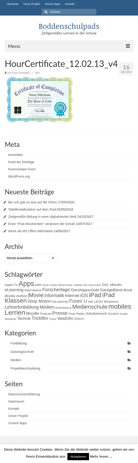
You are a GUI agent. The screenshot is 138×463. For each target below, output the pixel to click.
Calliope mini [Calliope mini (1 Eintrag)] (80, 285)
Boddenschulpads (69, 26)
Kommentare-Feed (21, 169)
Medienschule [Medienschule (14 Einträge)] (89, 307)
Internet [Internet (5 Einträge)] (72, 295)
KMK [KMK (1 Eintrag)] (90, 301)
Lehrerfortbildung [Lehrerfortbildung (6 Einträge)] (22, 307)
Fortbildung (18, 343)
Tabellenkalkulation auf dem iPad (32, 209)
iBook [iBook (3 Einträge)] (127, 290)
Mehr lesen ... (101, 456)
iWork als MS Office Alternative (30, 231)
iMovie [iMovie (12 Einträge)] (36, 295)
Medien (15, 360)
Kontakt (13, 408)
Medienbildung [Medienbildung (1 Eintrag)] (63, 307)
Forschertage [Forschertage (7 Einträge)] (56, 289)
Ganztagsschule (22, 352)
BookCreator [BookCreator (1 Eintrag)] (65, 285)
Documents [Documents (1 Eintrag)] (95, 285)
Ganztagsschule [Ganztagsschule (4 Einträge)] (85, 290)
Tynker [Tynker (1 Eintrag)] (53, 318)
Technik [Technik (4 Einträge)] (24, 318)
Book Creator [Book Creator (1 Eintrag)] (50, 285)
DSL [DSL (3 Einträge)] (105, 285)
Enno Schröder (20, 72)
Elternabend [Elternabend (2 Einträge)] (32, 290)
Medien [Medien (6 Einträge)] (47, 307)
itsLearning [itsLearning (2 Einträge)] (60, 301)
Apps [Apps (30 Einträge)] (26, 283)
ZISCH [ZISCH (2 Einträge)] (78, 319)
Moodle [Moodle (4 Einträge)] (32, 313)
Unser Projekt (18, 416)
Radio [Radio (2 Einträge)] (80, 313)
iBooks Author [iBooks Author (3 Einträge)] (16, 296)
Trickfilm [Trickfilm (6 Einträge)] (40, 318)
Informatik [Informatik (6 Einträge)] (54, 295)
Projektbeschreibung (25, 368)
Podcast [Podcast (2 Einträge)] (46, 313)
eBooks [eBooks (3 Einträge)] (116, 285)
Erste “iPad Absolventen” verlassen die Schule (41, 224)
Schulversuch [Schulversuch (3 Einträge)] (96, 313)
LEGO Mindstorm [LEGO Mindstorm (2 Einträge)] (106, 301)
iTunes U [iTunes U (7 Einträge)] (78, 301)
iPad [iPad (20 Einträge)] (95, 294)
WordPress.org (19, 176)
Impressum (16, 401)
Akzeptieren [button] (78, 456)
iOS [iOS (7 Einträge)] (84, 295)
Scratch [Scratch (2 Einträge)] (113, 313)
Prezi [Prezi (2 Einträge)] (72, 313)
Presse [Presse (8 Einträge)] (59, 313)
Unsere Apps (17, 423)
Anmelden (15, 155)
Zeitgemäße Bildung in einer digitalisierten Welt (42, 216)
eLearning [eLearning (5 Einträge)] (14, 290)
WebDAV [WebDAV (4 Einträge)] (65, 318)
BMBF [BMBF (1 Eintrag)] (38, 285)
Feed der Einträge (21, 162)
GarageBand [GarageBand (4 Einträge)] (111, 290)
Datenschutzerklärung (24, 394)
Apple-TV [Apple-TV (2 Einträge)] (11, 285)
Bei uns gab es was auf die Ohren (32, 202)
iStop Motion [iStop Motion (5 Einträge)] (39, 301)
